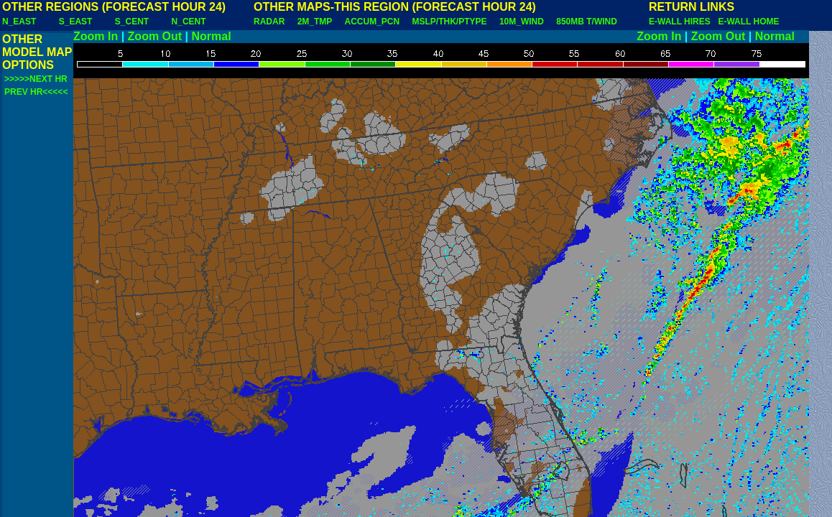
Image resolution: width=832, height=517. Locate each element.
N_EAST (19, 22)
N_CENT (189, 22)
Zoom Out (155, 36)
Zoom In (95, 36)
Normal (211, 36)
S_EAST (76, 22)
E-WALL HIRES (682, 22)
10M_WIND (521, 22)
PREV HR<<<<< (36, 92)
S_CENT (132, 22)
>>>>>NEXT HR (36, 79)
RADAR (269, 22)
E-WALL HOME (748, 22)
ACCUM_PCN (372, 22)
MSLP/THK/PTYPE (449, 22)
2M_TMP (314, 22)
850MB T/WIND (586, 22)
